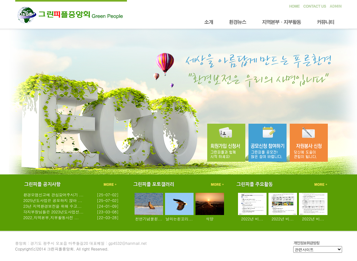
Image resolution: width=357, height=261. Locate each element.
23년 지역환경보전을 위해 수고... (52, 206)
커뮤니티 (325, 22)
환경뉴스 (237, 22)
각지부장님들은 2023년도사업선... (53, 211)
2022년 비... (252, 218)
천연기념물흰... (148, 218)
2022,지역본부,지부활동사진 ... (51, 217)
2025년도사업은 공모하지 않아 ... (53, 200)
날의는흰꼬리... (179, 218)
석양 (210, 218)
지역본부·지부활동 (281, 22)
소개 (208, 22)
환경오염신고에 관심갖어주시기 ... (53, 194)
